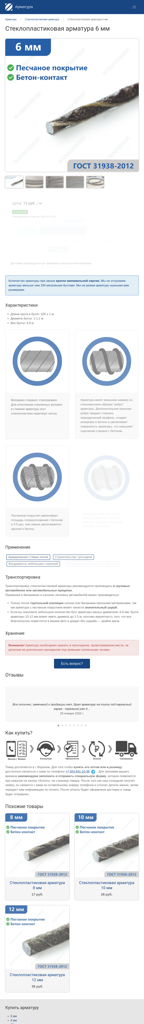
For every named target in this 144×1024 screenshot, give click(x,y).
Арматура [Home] (19, 7)
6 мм (14, 1016)
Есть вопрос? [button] (72, 663)
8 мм (14, 1020)
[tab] (14, 182)
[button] (134, 7)
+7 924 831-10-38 (78, 771)
